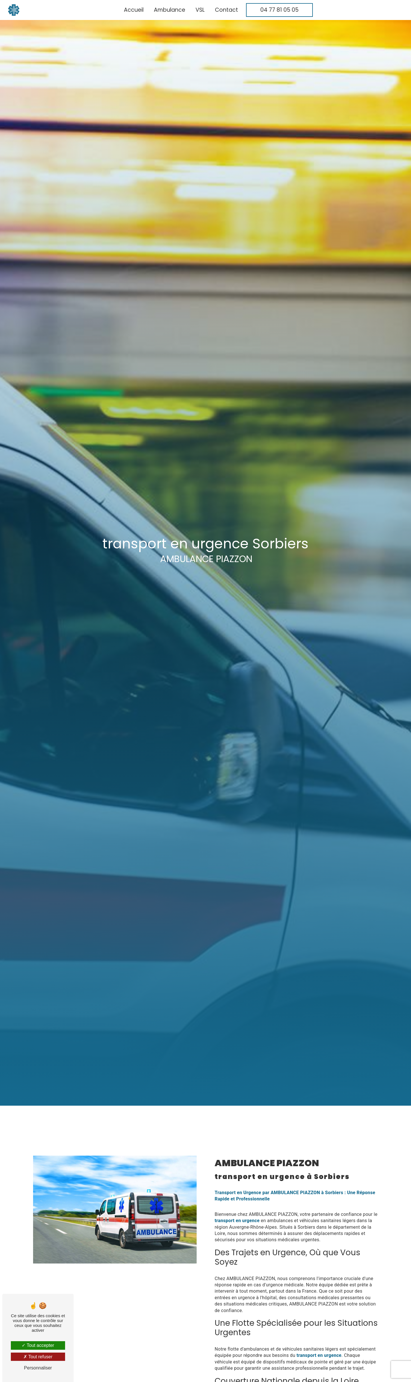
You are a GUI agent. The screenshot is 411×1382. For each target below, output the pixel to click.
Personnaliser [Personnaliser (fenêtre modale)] (38, 1367)
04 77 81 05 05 (279, 10)
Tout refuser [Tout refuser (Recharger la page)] (38, 1356)
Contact (226, 10)
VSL (200, 10)
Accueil (134, 10)
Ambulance (169, 10)
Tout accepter (38, 1345)
